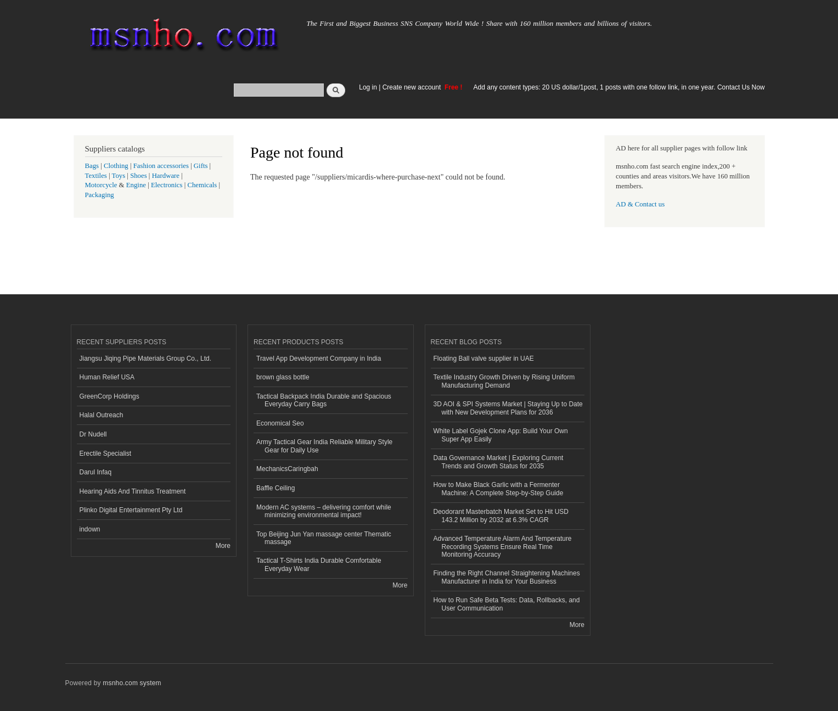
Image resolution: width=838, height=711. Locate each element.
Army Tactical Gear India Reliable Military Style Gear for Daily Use (324, 446)
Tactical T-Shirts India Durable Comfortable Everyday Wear (318, 564)
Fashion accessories (161, 166)
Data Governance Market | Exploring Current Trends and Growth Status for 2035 (499, 461)
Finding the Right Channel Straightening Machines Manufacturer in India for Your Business (507, 577)
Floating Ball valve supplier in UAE (484, 358)
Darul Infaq (96, 472)
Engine (136, 185)
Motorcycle (101, 185)
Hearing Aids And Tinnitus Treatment (133, 491)
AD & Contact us (640, 204)
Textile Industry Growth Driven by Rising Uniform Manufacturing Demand (504, 381)
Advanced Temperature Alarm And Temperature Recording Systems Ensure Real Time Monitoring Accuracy (503, 546)
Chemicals (202, 185)
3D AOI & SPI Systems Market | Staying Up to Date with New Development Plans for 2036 (508, 408)
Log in (368, 87)
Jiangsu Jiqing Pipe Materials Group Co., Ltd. (145, 358)
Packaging (99, 195)
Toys (119, 176)
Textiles (96, 176)
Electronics (167, 185)
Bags (92, 166)
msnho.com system (132, 683)
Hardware (165, 176)
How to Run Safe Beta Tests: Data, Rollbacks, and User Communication (507, 604)
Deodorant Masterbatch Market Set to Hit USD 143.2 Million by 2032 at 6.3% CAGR (501, 515)
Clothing (116, 166)
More (223, 546)
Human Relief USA (107, 377)
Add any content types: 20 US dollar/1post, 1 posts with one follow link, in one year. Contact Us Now (619, 87)
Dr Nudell (93, 434)
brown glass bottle (283, 377)
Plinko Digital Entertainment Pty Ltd (131, 510)
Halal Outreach (101, 415)
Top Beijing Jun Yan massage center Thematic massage (323, 538)
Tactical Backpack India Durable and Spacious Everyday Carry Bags (323, 400)
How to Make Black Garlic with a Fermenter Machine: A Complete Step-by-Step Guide (499, 488)
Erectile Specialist (106, 453)
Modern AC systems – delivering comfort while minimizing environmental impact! (323, 511)
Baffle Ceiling (275, 488)
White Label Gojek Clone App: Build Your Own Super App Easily (501, 435)
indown (90, 529)
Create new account (413, 87)
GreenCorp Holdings (109, 396)
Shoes (138, 176)
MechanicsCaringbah (287, 469)
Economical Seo (280, 423)
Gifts (201, 166)
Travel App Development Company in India (318, 358)
